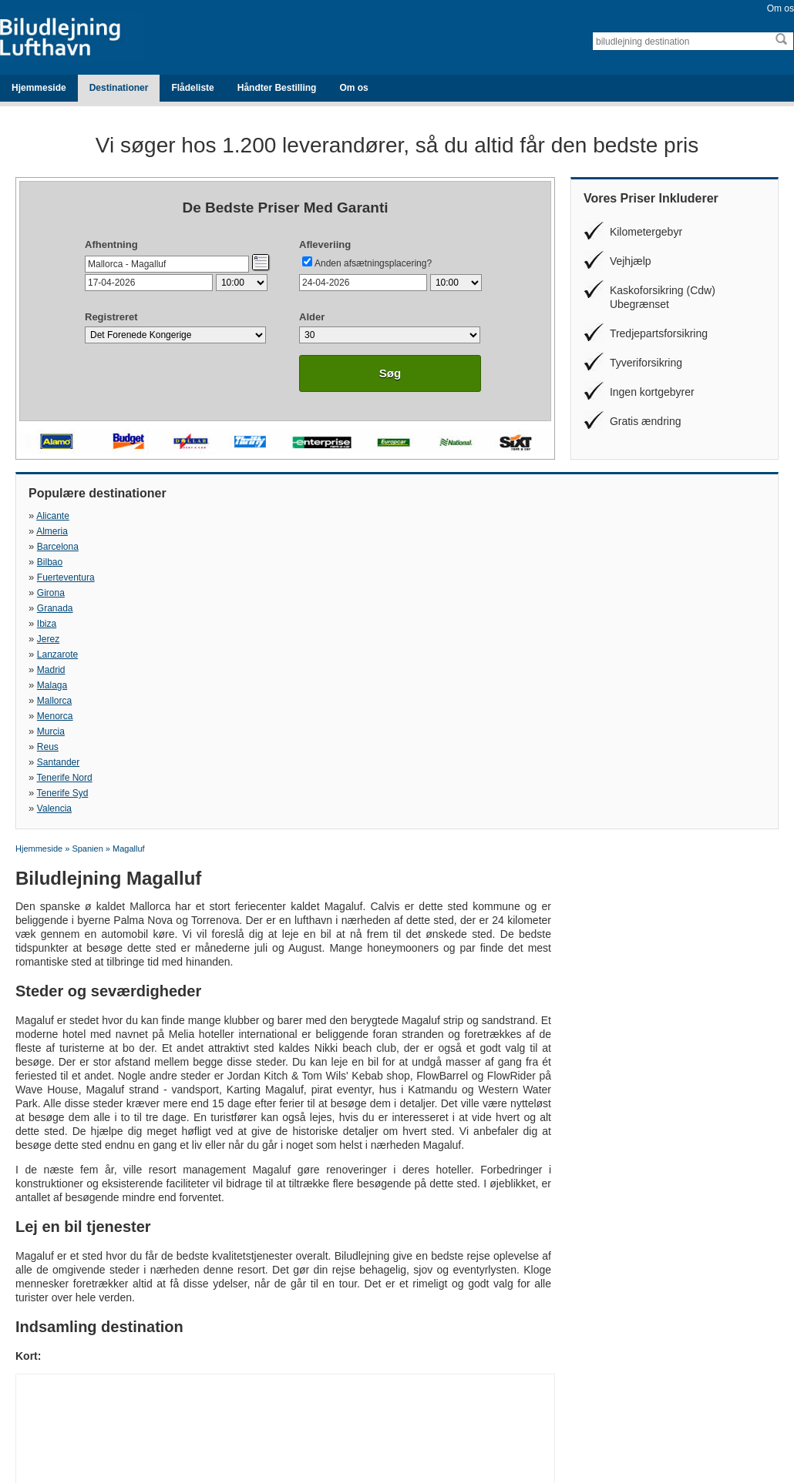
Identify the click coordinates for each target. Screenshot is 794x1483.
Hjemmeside (39, 87)
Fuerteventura (66, 531)
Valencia (593, 577)
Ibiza (585, 531)
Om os (780, 8)
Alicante (52, 516)
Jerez (48, 546)
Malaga (591, 546)
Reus (586, 562)
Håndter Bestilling (277, 87)
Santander (58, 577)
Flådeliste (192, 87)
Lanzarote (237, 546)
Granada (414, 531)
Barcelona (417, 516)
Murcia (410, 562)
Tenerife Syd (422, 577)
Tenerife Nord (244, 577)
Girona (230, 531)
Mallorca (54, 562)
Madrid (410, 546)
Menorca (235, 562)
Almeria (231, 516)
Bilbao (588, 516)
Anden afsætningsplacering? (373, 263)
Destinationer (119, 87)
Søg (390, 373)
